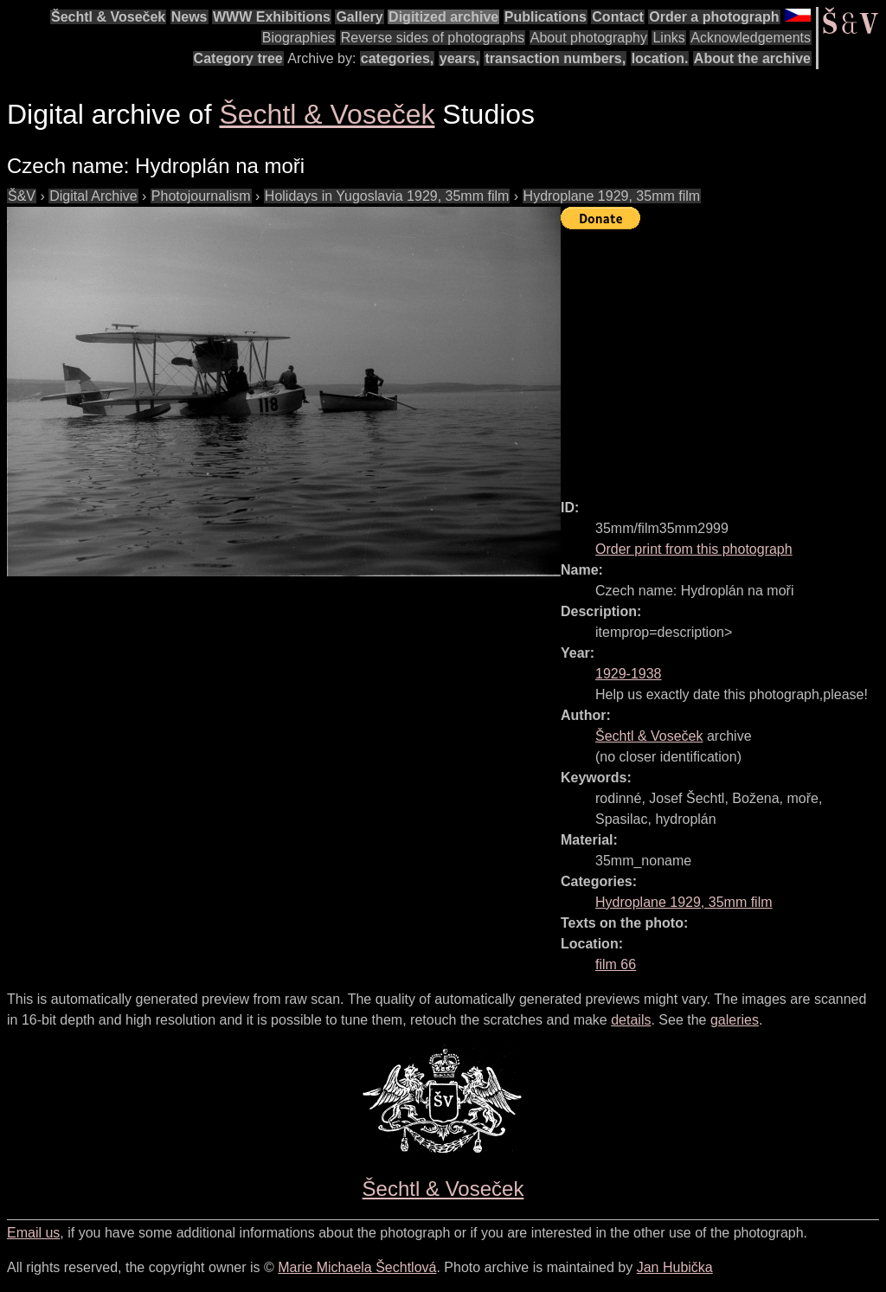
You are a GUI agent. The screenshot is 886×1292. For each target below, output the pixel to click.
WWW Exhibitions (272, 17)
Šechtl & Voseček (108, 17)
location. (660, 58)
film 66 (615, 964)
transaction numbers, (555, 58)
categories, (397, 58)
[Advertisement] (723, 356)
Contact (618, 17)
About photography (588, 37)
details (631, 1019)
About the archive (752, 58)
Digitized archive (443, 17)
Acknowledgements (750, 37)
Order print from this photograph (694, 549)
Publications (545, 17)
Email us (33, 1232)
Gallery (359, 17)
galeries (734, 1019)
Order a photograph (714, 17)
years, (459, 58)
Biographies (299, 37)
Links (668, 37)
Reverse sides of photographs (433, 37)
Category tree (238, 58)
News (189, 17)
